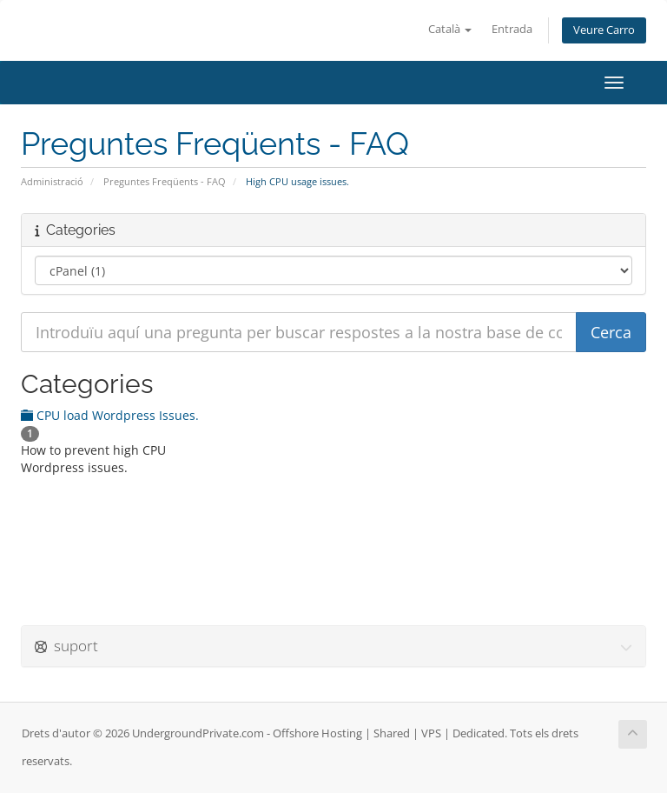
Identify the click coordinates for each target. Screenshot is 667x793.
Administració (52, 181)
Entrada (512, 29)
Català (450, 29)
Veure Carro (604, 30)
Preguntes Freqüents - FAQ (164, 181)
